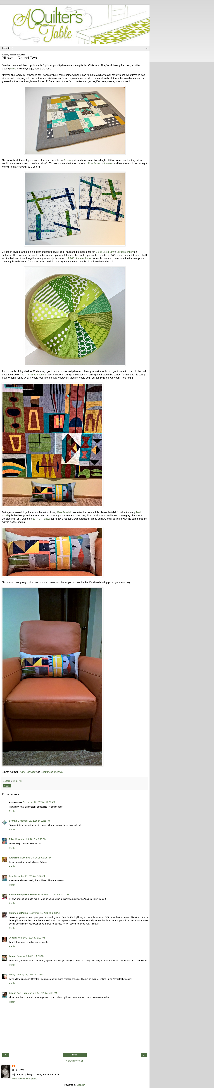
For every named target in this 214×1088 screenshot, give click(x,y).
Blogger (81, 1085)
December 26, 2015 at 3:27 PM (30, 839)
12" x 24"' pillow (41, 518)
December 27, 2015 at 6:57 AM (29, 876)
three (13, 68)
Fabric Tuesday (27, 772)
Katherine (14, 857)
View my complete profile (24, 1078)
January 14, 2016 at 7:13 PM (42, 993)
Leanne (13, 821)
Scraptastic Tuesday (52, 772)
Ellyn (11, 839)
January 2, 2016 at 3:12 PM (31, 937)
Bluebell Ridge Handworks (23, 894)
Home (74, 1055)
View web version (74, 1061)
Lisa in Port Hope (18, 993)
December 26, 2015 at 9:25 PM (35, 857)
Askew (67, 160)
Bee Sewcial (64, 512)
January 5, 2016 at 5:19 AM (30, 956)
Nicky (12, 974)
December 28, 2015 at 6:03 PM (44, 913)
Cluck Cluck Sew (105, 252)
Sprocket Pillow (125, 252)
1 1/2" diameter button (80, 258)
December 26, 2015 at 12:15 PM (34, 821)
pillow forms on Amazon (100, 163)
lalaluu (12, 956)
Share (6, 786)
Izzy (11, 876)
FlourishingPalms (18, 913)
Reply (12, 811)
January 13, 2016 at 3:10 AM (30, 974)
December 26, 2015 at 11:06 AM (39, 802)
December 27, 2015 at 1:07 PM (53, 894)
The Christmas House (32, 374)
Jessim (13, 937)
